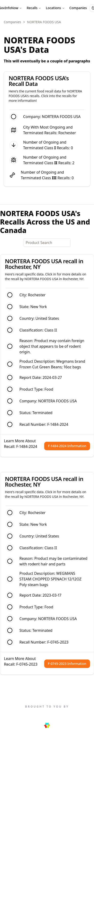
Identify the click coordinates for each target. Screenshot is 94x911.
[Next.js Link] (47, 725)
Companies (78, 8)
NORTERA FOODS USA (57, 401)
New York (38, 306)
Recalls (34, 8)
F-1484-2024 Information (67, 446)
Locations (55, 8)
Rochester (67, 132)
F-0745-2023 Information (67, 663)
